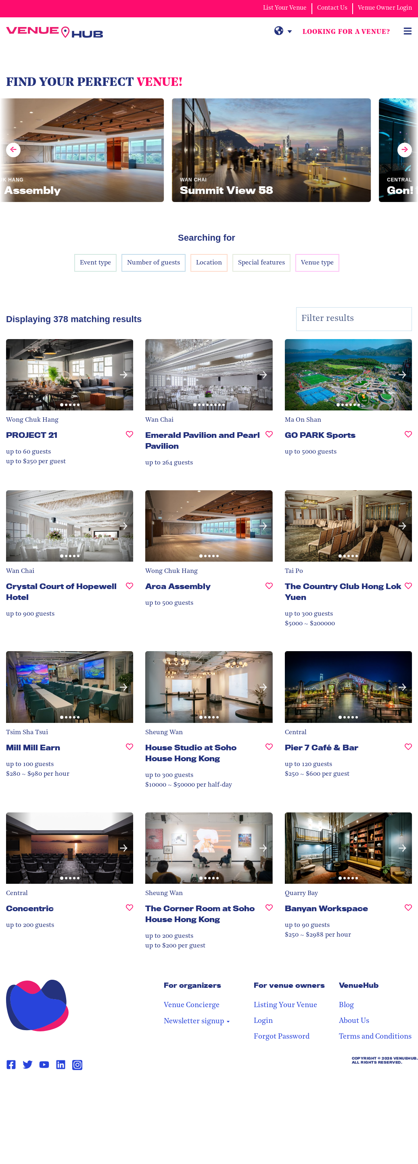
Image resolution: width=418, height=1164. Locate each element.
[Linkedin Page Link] (61, 1065)
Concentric (30, 908)
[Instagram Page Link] (77, 1065)
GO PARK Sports (320, 435)
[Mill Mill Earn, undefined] (129, 751)
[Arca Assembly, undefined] (269, 589)
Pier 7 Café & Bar (321, 747)
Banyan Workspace (326, 908)
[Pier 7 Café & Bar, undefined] (408, 751)
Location (209, 263)
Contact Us (332, 8)
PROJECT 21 (31, 435)
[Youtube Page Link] (44, 1065)
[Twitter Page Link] (28, 1065)
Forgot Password (281, 1037)
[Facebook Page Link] (11, 1065)
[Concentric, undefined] (129, 911)
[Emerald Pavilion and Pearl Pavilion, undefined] (269, 444)
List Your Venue (285, 8)
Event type (95, 263)
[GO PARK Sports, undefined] (408, 438)
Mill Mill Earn (33, 747)
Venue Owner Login (385, 8)
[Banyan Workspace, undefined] (408, 911)
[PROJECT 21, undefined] (129, 438)
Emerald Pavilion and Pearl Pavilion (202, 440)
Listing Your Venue (285, 1005)
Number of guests (153, 263)
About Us (354, 1021)
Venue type (317, 263)
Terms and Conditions (375, 1037)
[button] (123, 374)
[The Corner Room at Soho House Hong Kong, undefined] (269, 917)
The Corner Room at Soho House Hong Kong (200, 914)
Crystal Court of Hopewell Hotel (61, 591)
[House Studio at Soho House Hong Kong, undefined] (269, 756)
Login (263, 1021)
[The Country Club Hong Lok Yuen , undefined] (408, 595)
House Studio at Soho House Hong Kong (190, 753)
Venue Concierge (191, 1005)
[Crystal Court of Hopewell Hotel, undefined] (129, 595)
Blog (346, 1005)
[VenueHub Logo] (54, 32)
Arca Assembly (178, 586)
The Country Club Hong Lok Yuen (343, 591)
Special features (261, 263)
